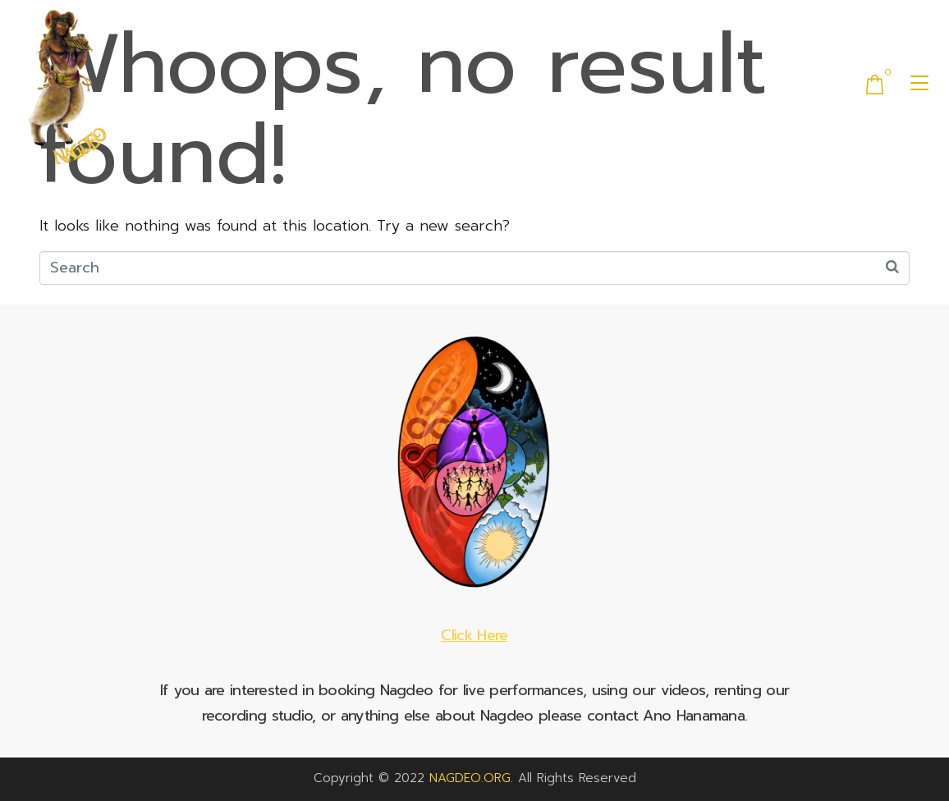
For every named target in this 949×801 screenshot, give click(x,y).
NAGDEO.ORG (470, 778)
